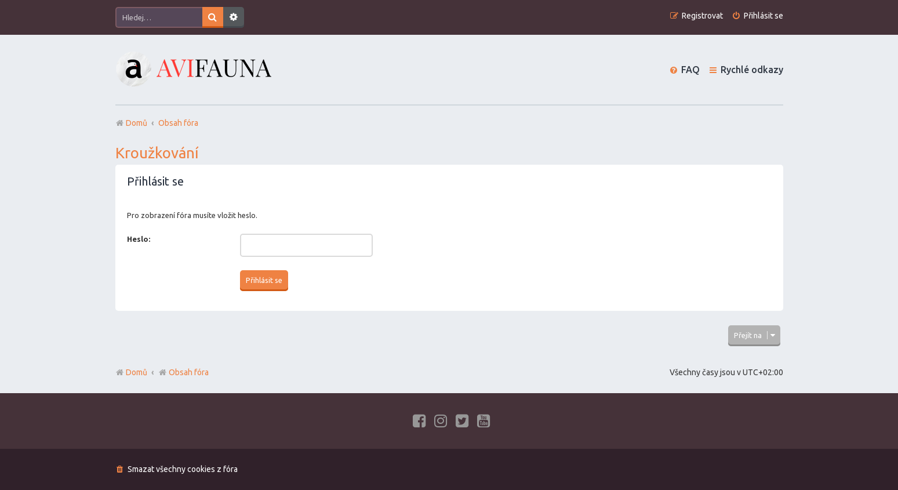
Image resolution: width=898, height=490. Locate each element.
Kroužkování (157, 152)
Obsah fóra (183, 372)
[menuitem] (757, 16)
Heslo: (138, 239)
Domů (136, 372)
